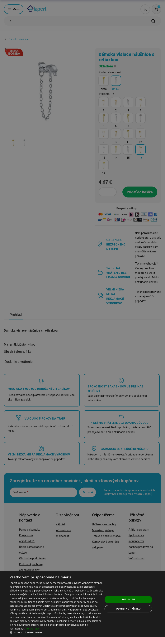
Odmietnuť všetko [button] (128, 608)
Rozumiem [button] (128, 599)
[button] (56, 632)
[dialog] (82, 604)
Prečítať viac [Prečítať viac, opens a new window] (32, 628)
